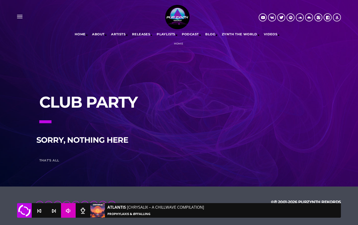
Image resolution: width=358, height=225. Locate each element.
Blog (210, 34)
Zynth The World (239, 34)
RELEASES (141, 34)
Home (80, 34)
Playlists (166, 34)
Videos (270, 34)
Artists (118, 34)
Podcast (190, 34)
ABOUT (98, 34)
